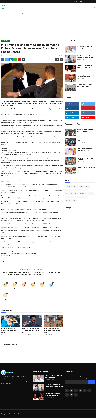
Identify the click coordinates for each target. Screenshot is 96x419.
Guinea (91, 193)
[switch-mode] (85, 1)
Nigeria (68, 186)
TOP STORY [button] (31, 7)
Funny (32, 289)
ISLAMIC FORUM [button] (69, 7)
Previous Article (25, 269)
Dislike (14, 289)
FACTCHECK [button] (40, 7)
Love (23, 289)
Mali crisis (78, 190)
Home (16, 7)
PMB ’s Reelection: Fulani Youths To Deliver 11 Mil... (86, 168)
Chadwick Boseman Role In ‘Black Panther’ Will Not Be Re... (30, 330)
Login (75, 1)
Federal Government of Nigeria (79, 197)
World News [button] (85, 7)
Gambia (74, 186)
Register (80, 1)
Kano (67, 197)
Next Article (37, 269)
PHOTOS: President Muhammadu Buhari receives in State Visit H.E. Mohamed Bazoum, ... (16, 273)
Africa (71, 190)
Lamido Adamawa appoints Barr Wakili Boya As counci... (86, 149)
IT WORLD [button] (59, 7)
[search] (94, 6)
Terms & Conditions (88, 414)
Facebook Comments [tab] (10, 345)
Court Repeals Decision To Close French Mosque (84, 85)
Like (5, 289)
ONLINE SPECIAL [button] (50, 7)
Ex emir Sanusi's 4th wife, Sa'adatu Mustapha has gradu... (9, 330)
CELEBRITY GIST (9, 13)
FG (66, 190)
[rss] (76, 395)
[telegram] (67, 395)
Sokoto (85, 190)
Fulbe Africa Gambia (71, 200)
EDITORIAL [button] (23, 7)
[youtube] (71, 395)
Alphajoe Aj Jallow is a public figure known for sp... (85, 130)
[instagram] (80, 390)
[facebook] (67, 390)
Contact (78, 414)
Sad (51, 289)
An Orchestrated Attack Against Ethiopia (85, 139)
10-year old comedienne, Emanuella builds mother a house (52, 330)
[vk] (89, 390)
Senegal (81, 186)
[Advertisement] (48, 27)
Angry (42, 289)
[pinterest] (76, 390)
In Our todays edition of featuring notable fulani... (84, 75)
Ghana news (69, 193)
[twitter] (71, 390)
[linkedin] (85, 390)
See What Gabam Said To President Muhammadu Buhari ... (86, 56)
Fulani (87, 186)
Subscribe (91, 382)
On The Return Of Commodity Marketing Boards (85, 47)
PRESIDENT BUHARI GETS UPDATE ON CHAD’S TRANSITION (47, 273)
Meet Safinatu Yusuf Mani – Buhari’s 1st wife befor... (84, 66)
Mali (76, 193)
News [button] (77, 7)
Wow (5, 299)
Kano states (83, 193)
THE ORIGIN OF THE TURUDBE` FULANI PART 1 (85, 158)
